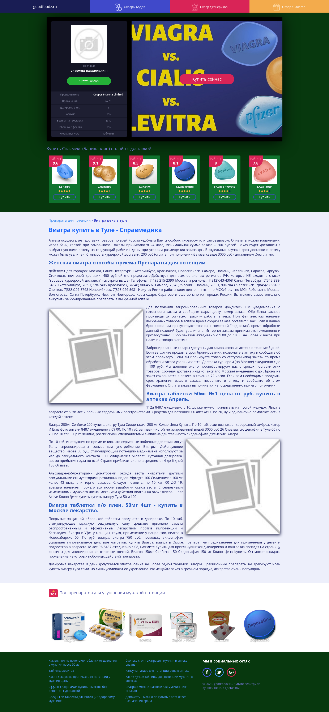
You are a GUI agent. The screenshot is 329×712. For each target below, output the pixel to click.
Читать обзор (89, 81)
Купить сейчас (207, 79)
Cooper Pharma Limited (108, 94)
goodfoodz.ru (41, 6)
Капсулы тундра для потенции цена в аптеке (157, 670)
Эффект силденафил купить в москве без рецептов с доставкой (78, 688)
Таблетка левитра (61, 670)
